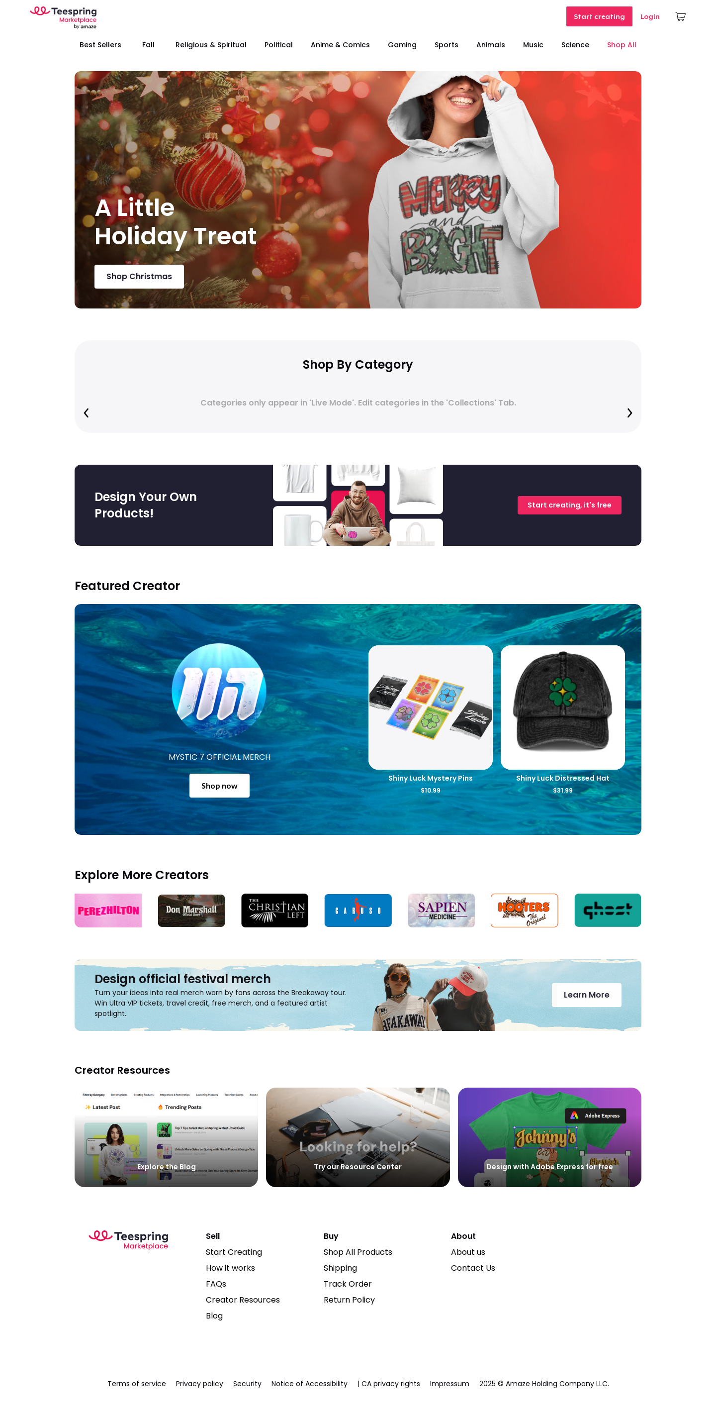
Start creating (599, 16)
